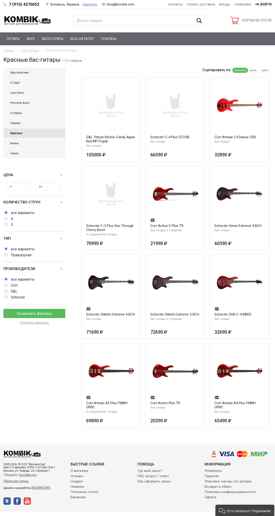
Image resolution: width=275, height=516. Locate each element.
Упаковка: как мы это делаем (228, 481)
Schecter (18, 297)
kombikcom (28, 475)
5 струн (15, 82)
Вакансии (78, 497)
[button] (244, 510)
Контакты (175, 4)
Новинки (77, 487)
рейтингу (240, 70)
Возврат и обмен (218, 487)
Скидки (76, 481)
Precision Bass (20, 102)
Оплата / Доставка (201, 4)
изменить (90, 4)
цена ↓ (265, 70)
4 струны (16, 113)
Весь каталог (82, 39)
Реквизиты (213, 471)
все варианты (23, 213)
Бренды (224, 4)
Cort (14, 285)
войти (266, 4)
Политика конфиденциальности (230, 492)
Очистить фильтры (34, 322)
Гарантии (212, 476)
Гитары (13, 39)
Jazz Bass (17, 92)
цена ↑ (254, 70)
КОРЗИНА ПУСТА (257, 20)
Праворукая (21, 255)
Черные (15, 123)
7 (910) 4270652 (24, 4)
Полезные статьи (84, 492)
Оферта (210, 497)
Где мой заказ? (150, 471)
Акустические (19, 72)
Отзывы (77, 476)
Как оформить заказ (154, 481)
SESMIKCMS (41, 488)
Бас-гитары (30, 50)
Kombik (27, 20)
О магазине (242, 4)
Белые (14, 143)
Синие (14, 153)
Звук (31, 39)
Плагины (108, 39)
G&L (14, 291)
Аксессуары (52, 39)
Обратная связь (16, 481)
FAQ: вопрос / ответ (153, 476)
